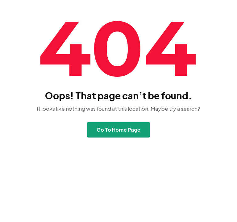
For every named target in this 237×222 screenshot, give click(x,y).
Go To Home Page (118, 129)
